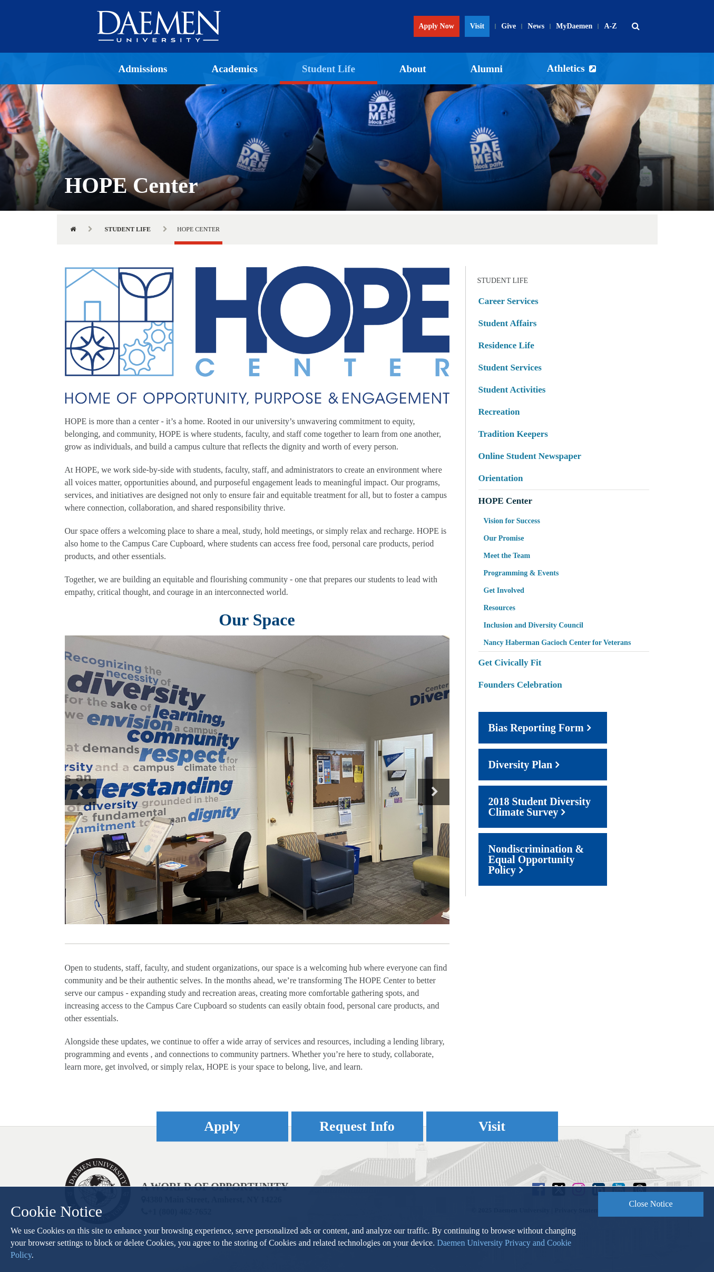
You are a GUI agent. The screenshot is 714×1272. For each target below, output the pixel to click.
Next (433, 792)
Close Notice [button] (650, 1203)
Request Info (356, 1126)
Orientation (500, 478)
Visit (477, 26)
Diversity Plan (520, 764)
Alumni (487, 68)
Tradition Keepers (513, 434)
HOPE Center (505, 501)
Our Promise (504, 538)
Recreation (499, 412)
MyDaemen (574, 26)
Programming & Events (521, 573)
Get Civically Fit (510, 663)
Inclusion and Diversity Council (533, 625)
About (412, 68)
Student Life (328, 68)
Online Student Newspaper (530, 456)
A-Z (610, 26)
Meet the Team (507, 556)
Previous (80, 792)
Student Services (510, 368)
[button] (636, 26)
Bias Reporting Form (536, 727)
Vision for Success (512, 521)
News (535, 26)
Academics (234, 68)
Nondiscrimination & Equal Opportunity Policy (536, 859)
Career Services (508, 301)
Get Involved (504, 590)
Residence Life (506, 345)
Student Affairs (507, 323)
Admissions (143, 68)
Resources (499, 608)
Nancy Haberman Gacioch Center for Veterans (557, 643)
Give (508, 26)
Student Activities (512, 390)
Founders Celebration (520, 685)
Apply (222, 1126)
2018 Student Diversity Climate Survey (539, 807)
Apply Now (436, 26)
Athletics (566, 68)
